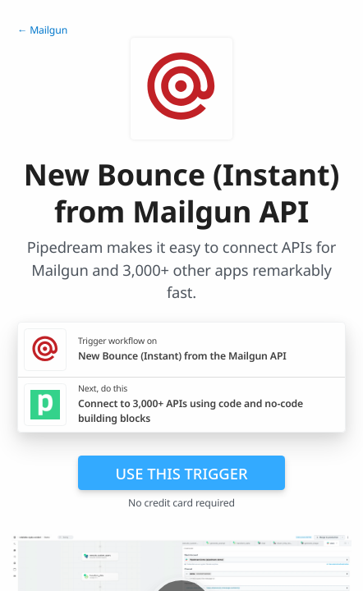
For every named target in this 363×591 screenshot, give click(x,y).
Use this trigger (181, 473)
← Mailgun (42, 30)
